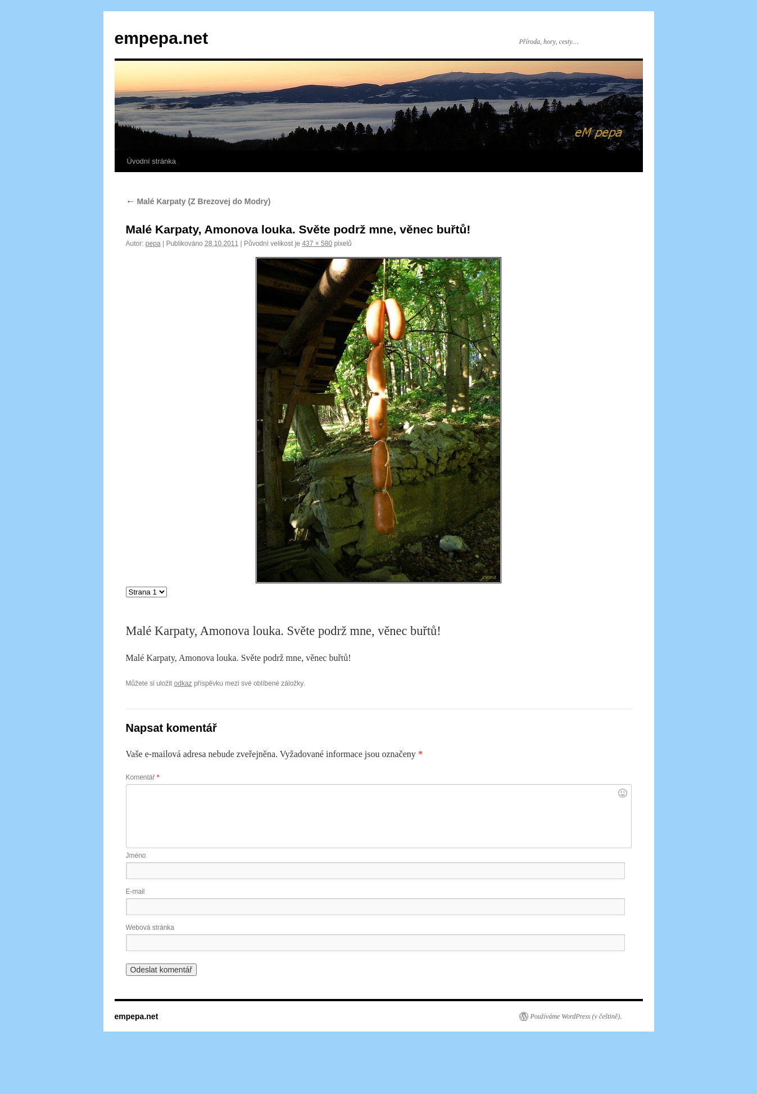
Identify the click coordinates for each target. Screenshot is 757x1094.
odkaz (183, 683)
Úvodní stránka (151, 161)
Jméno (136, 855)
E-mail (135, 891)
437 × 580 (317, 243)
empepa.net (161, 38)
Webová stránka (150, 927)
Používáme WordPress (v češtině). (576, 1016)
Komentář (143, 777)
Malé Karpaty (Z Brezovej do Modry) (198, 201)
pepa (153, 243)
